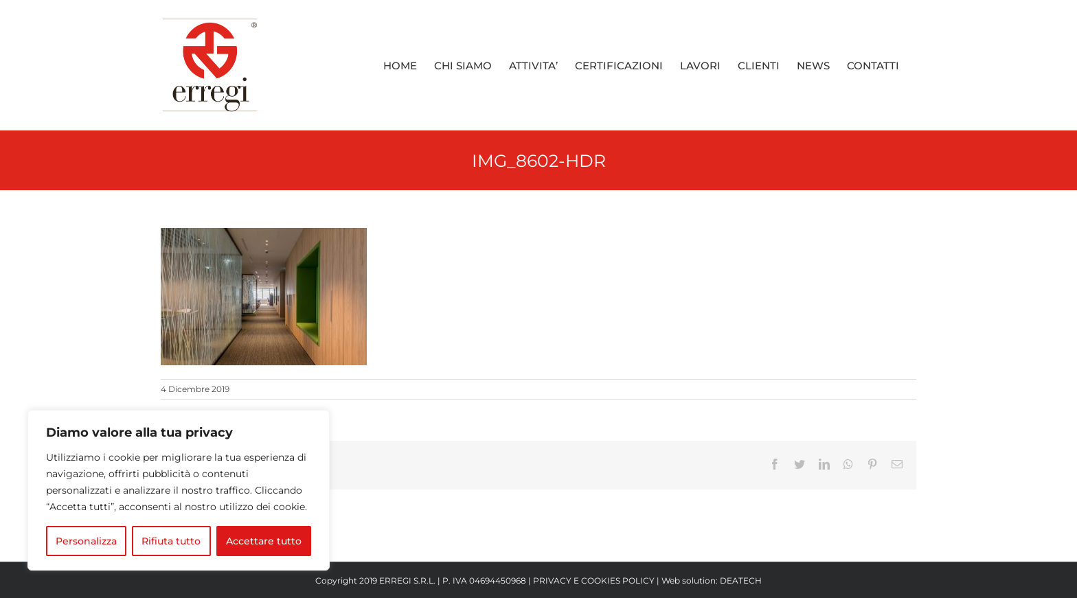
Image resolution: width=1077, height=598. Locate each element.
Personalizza (86, 541)
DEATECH (741, 580)
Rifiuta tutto (171, 541)
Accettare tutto (264, 541)
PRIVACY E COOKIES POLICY (594, 580)
